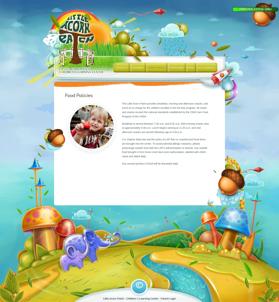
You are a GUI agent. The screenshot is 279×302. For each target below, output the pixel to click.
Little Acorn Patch (114, 298)
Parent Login (168, 298)
